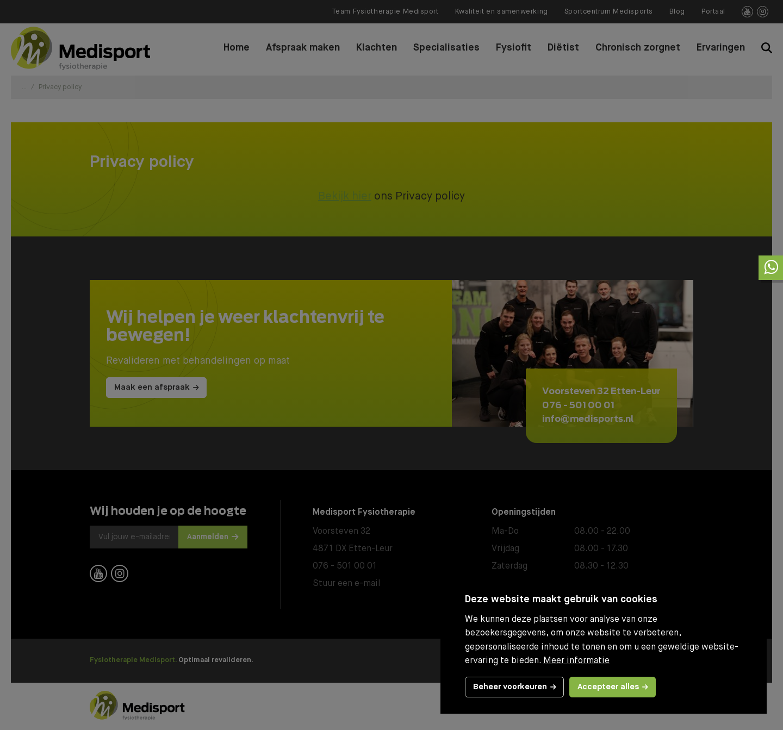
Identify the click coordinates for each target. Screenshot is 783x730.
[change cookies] (514, 687)
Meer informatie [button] (576, 661)
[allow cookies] (612, 687)
